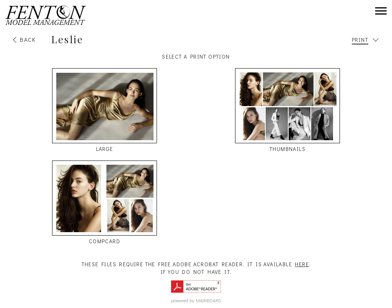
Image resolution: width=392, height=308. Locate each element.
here (302, 264)
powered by (196, 300)
